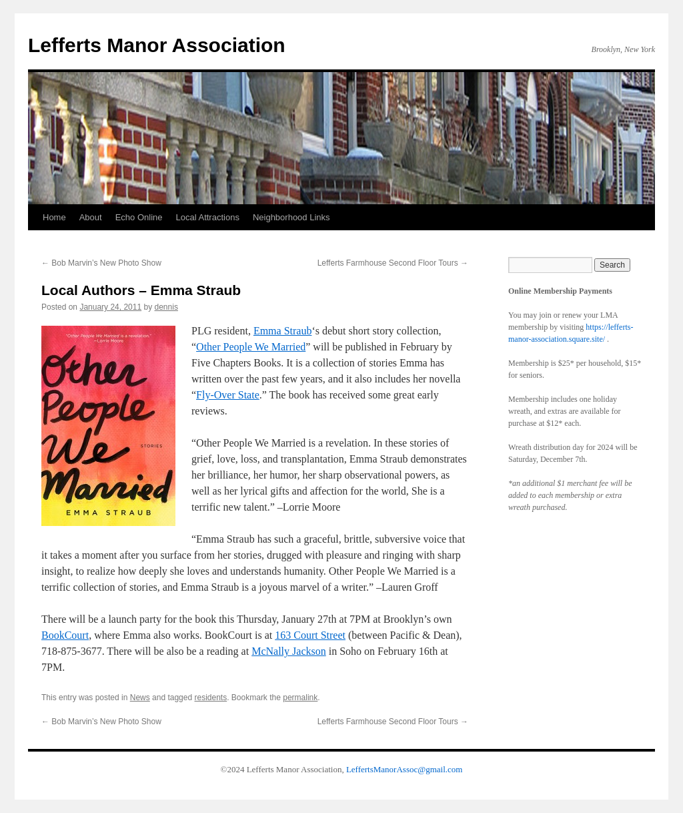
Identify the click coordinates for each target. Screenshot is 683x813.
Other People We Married (250, 346)
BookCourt (65, 635)
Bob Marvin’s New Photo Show (101, 263)
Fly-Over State (227, 394)
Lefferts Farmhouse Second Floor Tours (392, 263)
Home (54, 217)
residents (210, 697)
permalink (300, 697)
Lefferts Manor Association (156, 45)
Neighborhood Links (291, 217)
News (140, 697)
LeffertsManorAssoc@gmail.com (404, 769)
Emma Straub (282, 330)
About (90, 217)
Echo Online (139, 217)
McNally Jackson (288, 651)
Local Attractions (207, 217)
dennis (166, 307)
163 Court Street (310, 635)
